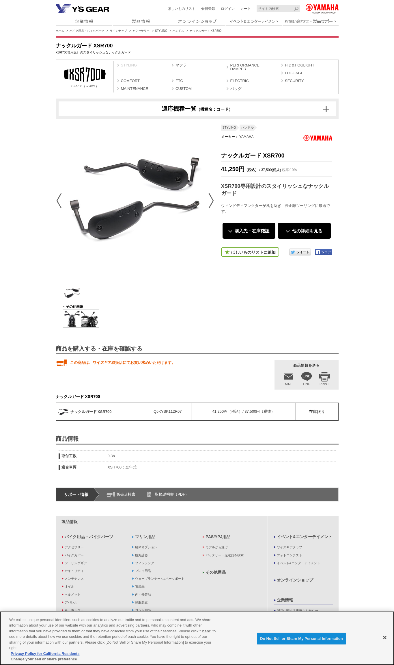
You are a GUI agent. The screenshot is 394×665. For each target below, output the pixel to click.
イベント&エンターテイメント (304, 536)
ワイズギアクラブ (289, 547)
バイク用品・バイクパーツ (87, 30)
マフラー (183, 65)
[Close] (384, 638)
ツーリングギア (76, 563)
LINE (306, 384)
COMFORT (130, 81)
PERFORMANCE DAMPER (244, 67)
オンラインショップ (295, 580)
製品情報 (69, 521)
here (206, 632)
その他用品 (216, 572)
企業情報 (285, 600)
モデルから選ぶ (217, 547)
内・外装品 (143, 594)
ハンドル (178, 30)
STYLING (161, 30)
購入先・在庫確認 (252, 230)
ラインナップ (118, 30)
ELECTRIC (239, 81)
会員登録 (208, 9)
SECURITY (294, 81)
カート (245, 9)
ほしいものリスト (181, 9)
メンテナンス (74, 578)
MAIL (288, 384)
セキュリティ (74, 571)
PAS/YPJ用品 (218, 536)
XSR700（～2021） (85, 77)
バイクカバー (74, 555)
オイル (69, 586)
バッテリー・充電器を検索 (225, 555)
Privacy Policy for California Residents (45, 654)
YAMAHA (246, 137)
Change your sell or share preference (44, 660)
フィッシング (144, 563)
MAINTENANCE (134, 88)
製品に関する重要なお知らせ (297, 610)
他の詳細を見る (307, 230)
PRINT (324, 384)
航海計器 (141, 555)
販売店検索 (126, 494)
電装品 (140, 586)
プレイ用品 (143, 571)
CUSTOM (183, 88)
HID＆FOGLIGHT (299, 65)
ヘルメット (73, 594)
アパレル (71, 602)
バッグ (236, 88)
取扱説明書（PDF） (172, 494)
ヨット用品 (143, 610)
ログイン (228, 9)
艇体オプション (146, 547)
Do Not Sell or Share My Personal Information (301, 639)
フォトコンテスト (289, 555)
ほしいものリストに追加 (253, 252)
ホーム (60, 30)
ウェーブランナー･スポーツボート (159, 578)
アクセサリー (141, 30)
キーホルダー (74, 610)
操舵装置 (141, 602)
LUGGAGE (294, 73)
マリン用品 (145, 536)
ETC (179, 81)
